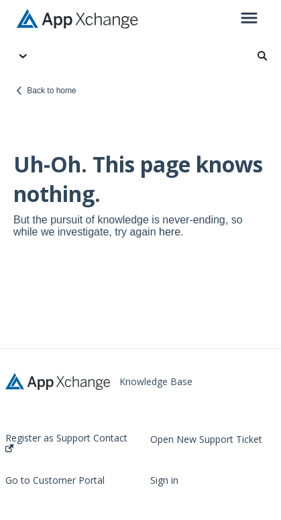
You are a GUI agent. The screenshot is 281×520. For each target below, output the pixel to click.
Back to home (51, 90)
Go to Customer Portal (55, 480)
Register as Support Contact (66, 442)
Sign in (164, 480)
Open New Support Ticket (206, 439)
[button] (249, 18)
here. (171, 232)
